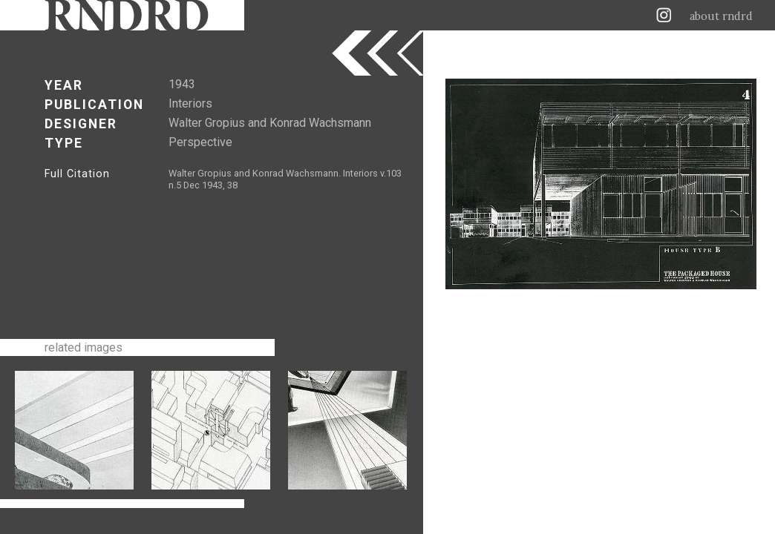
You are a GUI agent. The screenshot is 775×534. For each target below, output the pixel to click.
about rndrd (721, 16)
